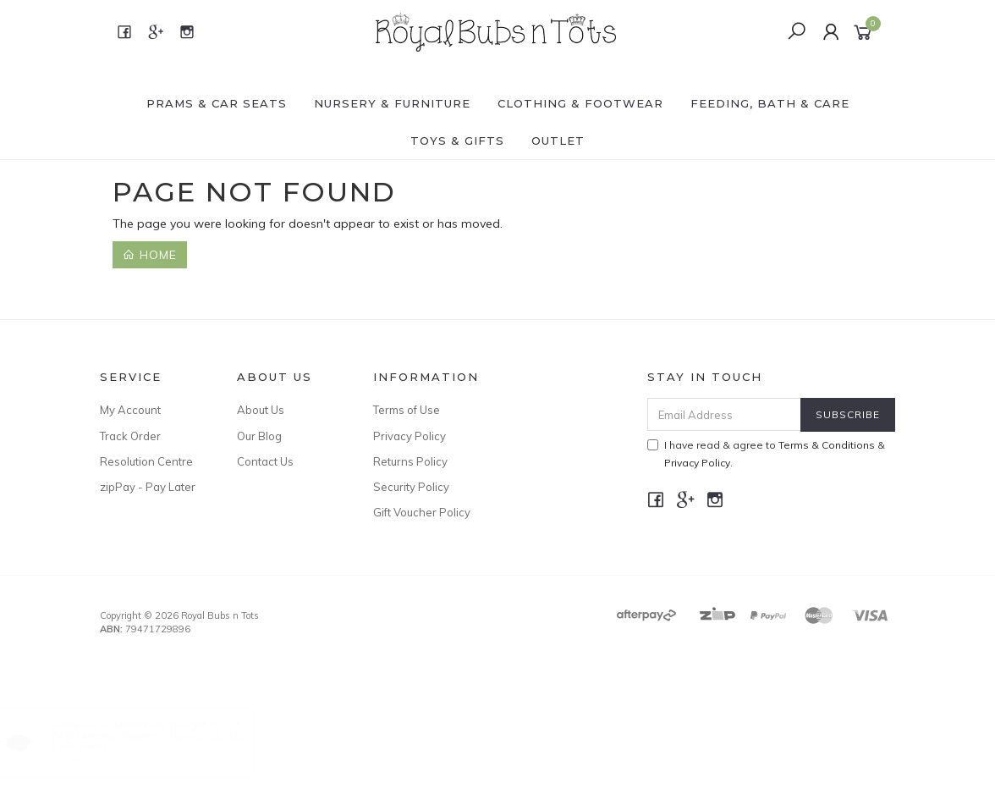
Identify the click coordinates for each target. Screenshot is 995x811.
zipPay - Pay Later (147, 487)
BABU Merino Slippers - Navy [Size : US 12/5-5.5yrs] (163, 740)
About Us (260, 410)
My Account (130, 410)
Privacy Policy (409, 436)
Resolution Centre (146, 461)
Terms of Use (406, 410)
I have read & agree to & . (766, 454)
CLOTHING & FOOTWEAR (580, 103)
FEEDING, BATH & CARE (769, 103)
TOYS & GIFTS (457, 140)
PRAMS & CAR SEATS (216, 103)
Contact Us (265, 461)
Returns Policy (410, 461)
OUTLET (558, 140)
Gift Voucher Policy (421, 512)
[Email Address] (724, 414)
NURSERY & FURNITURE (392, 103)
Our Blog (259, 436)
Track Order (130, 436)
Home (150, 254)
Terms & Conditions (826, 445)
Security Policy (411, 487)
